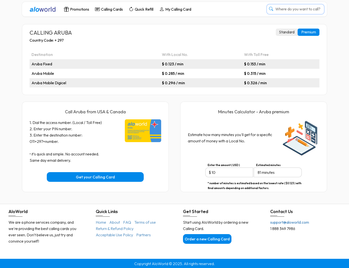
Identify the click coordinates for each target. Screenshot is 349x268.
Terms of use (145, 222)
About (114, 222)
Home (101, 222)
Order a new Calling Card (207, 239)
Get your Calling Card (95, 177)
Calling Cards (109, 9)
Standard (286, 32)
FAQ (127, 222)
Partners (143, 234)
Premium (308, 32)
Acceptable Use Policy (114, 234)
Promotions (76, 9)
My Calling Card (175, 9)
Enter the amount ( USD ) (224, 165)
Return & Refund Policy (115, 228)
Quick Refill (141, 9)
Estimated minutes (268, 165)
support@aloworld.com (289, 222)
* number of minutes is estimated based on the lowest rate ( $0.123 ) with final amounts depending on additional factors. (254, 184)
